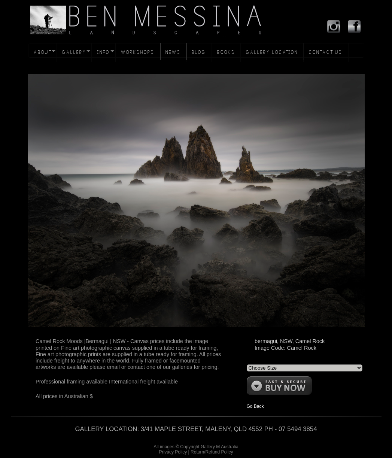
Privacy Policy (173, 452)
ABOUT (42, 52)
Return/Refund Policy (212, 452)
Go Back (255, 406)
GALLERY (74, 52)
